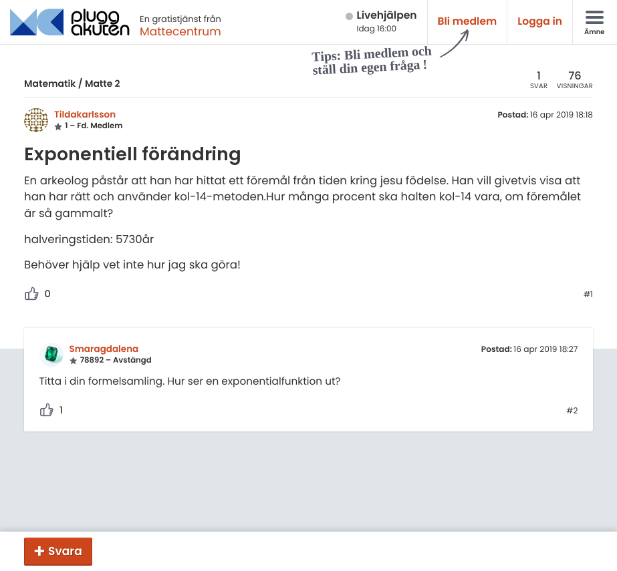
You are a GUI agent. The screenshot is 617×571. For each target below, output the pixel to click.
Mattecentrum (180, 31)
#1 (588, 295)
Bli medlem (467, 22)
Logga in (539, 22)
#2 (572, 411)
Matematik (50, 83)
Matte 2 (102, 83)
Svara (65, 551)
